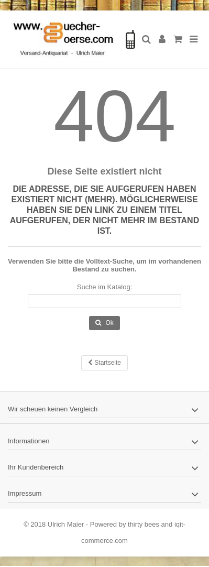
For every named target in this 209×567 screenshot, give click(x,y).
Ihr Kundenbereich (35, 467)
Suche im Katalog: (105, 287)
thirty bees (143, 524)
